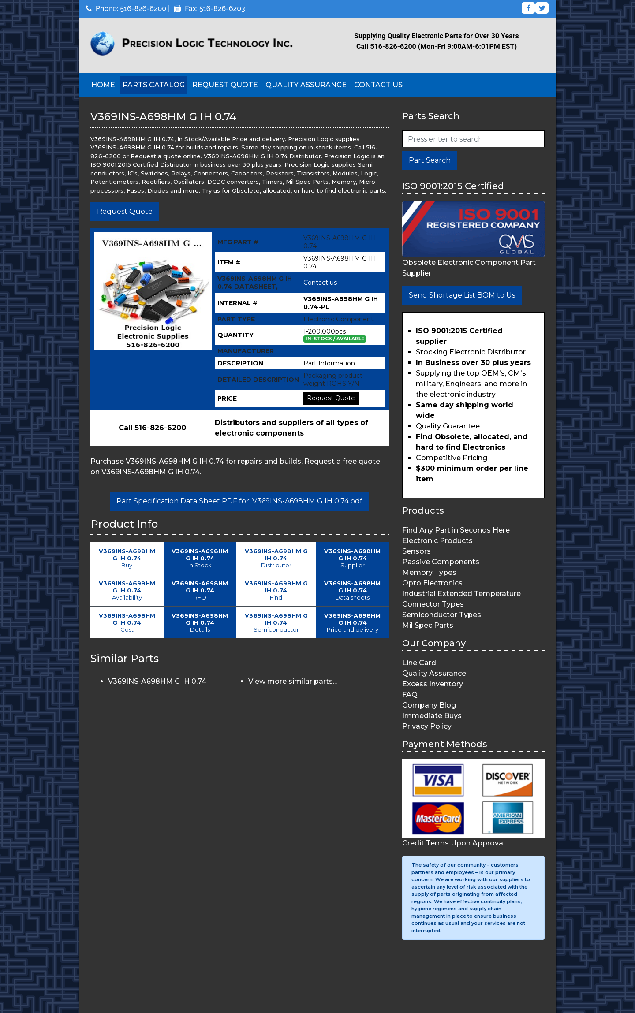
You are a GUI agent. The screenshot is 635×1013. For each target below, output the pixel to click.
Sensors (416, 551)
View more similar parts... (292, 681)
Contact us (320, 283)
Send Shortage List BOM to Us (462, 295)
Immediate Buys (432, 715)
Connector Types (433, 604)
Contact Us (378, 85)
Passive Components (440, 562)
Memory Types (429, 572)
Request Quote (225, 85)
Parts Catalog (154, 85)
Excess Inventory (432, 684)
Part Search (430, 160)
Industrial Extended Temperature (461, 593)
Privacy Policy (427, 726)
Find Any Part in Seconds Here (456, 530)
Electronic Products (437, 540)
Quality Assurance (306, 85)
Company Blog (429, 705)
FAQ (410, 694)
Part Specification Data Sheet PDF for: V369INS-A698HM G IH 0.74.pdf (239, 501)
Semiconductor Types (441, 615)
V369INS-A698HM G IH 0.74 (157, 681)
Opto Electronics (432, 583)
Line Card (419, 663)
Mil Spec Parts (427, 625)
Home (103, 85)
